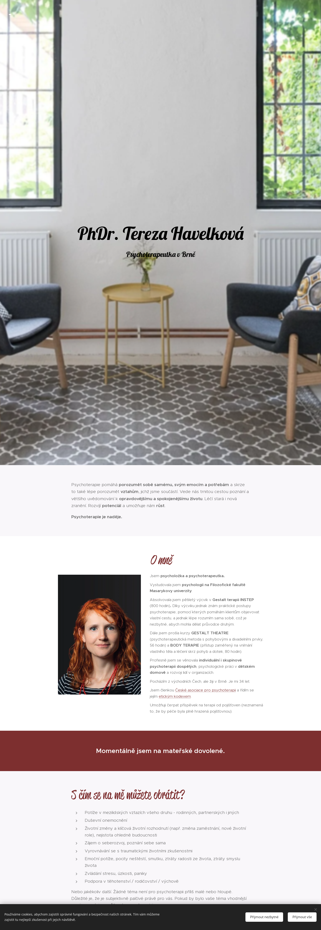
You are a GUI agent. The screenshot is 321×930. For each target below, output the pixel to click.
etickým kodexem (175, 696)
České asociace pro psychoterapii (205, 690)
